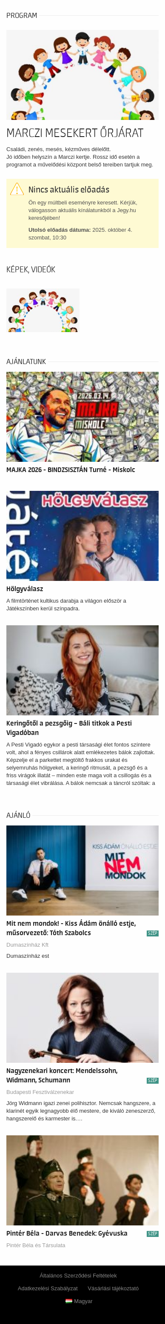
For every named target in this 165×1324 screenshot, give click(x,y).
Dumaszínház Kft (27, 945)
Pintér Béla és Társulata (35, 1245)
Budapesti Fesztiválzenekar (40, 1092)
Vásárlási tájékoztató (113, 1288)
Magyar (78, 1301)
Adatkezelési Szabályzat (48, 1288)
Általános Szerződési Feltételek (78, 1275)
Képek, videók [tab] (30, 269)
